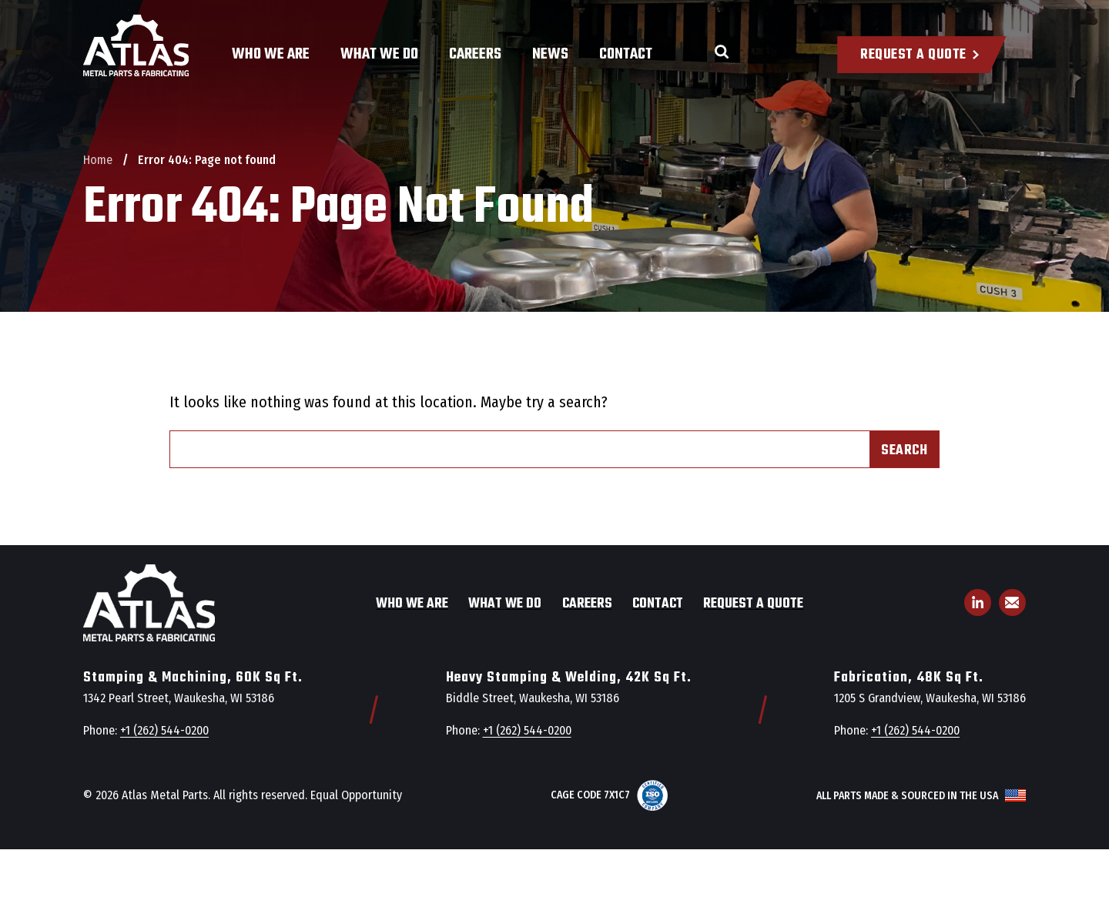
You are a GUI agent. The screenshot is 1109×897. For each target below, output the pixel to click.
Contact (625, 54)
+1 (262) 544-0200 (164, 730)
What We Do (379, 54)
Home (97, 159)
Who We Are (271, 54)
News (550, 54)
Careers (475, 54)
